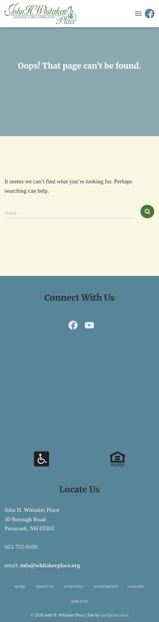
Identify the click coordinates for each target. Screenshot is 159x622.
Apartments (106, 586)
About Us (44, 586)
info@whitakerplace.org (50, 565)
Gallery (136, 586)
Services (79, 601)
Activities (74, 586)
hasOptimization (115, 615)
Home (20, 586)
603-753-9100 (21, 547)
